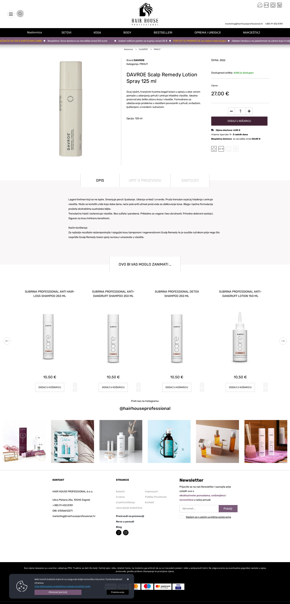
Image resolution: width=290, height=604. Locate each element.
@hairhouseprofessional (145, 405)
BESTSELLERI (165, 32)
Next (283, 339)
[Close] (58, 592)
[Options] (118, 592)
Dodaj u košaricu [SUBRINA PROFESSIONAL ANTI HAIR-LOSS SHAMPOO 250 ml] (50, 384)
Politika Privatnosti (155, 493)
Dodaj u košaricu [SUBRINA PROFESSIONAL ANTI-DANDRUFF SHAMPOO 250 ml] (113, 384)
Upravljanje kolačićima (129, 504)
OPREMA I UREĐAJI (209, 32)
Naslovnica (36, 32)
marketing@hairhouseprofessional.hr (244, 23)
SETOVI (70, 32)
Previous (7, 339)
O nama (120, 493)
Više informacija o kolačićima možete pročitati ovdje (62, 586)
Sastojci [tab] (190, 180)
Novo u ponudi (125, 518)
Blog (119, 523)
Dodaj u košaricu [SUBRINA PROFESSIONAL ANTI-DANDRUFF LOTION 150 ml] (240, 384)
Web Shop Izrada (61, 601)
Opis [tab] (100, 180)
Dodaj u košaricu (239, 121)
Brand (135, 60)
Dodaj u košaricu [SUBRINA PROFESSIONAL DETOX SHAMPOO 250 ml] (177, 384)
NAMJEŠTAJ (252, 32)
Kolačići (120, 488)
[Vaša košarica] (279, 5)
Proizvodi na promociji (130, 512)
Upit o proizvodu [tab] (145, 180)
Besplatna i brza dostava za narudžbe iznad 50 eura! (79, 40)
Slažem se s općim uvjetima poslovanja (208, 514)
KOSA (101, 32)
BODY (130, 32)
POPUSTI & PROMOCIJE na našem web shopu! (201, 40)
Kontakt (149, 499)
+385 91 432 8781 (274, 23)
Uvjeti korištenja (125, 499)
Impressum (151, 488)
